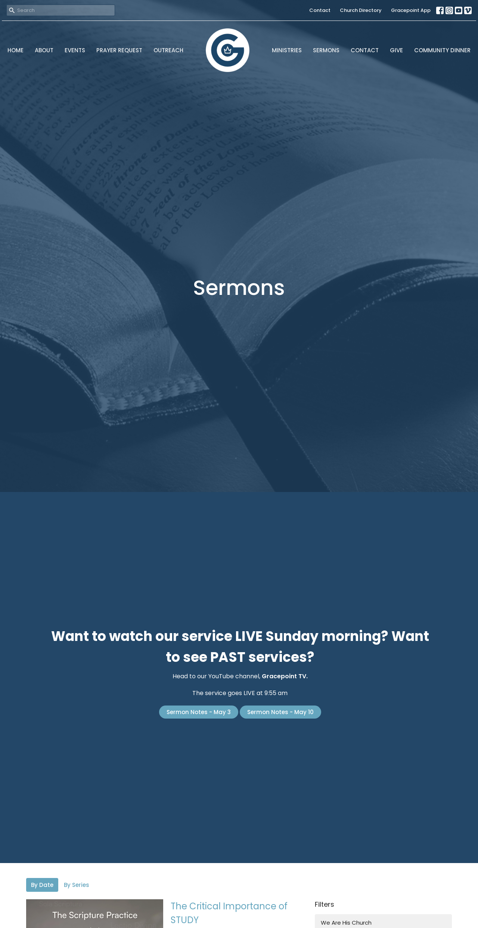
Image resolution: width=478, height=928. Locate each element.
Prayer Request (119, 50)
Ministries (287, 50)
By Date (42, 885)
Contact (319, 10)
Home (15, 50)
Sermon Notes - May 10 (280, 712)
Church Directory (361, 10)
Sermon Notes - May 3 (199, 712)
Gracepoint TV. (285, 676)
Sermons (326, 50)
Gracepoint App (411, 10)
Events (75, 50)
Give (396, 50)
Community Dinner (442, 50)
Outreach (168, 50)
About (44, 50)
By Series (76, 885)
